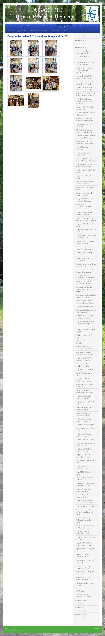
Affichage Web (97, 628)
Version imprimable (10, 628)
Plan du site (17, 628)
